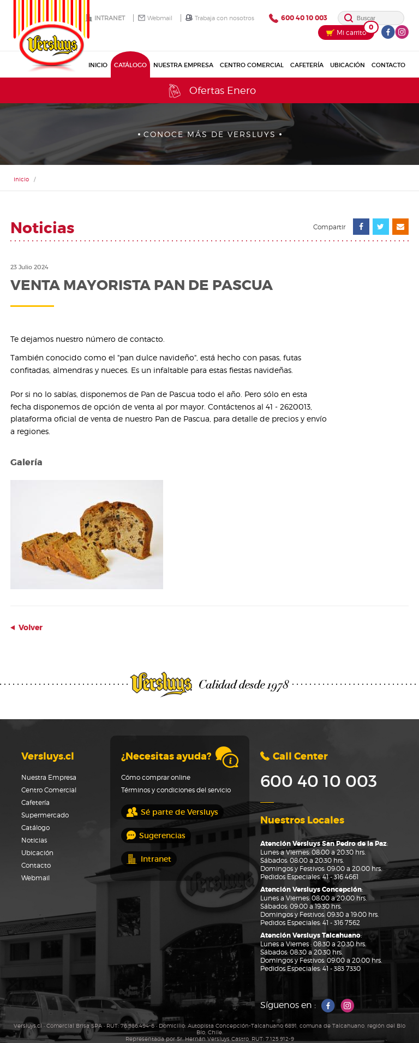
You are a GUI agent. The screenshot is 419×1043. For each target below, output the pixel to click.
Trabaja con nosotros (219, 18)
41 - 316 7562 (341, 922)
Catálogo (130, 65)
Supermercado (45, 815)
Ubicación (347, 65)
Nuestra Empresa (183, 65)
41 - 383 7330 (341, 968)
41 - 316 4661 (340, 877)
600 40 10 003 (298, 18)
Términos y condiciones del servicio (176, 790)
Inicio (97, 65)
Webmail (155, 18)
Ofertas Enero (211, 91)
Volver (26, 627)
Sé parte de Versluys (172, 812)
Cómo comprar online (155, 777)
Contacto (388, 65)
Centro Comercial (252, 65)
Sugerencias (156, 835)
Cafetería (307, 65)
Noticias (34, 840)
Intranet (105, 18)
